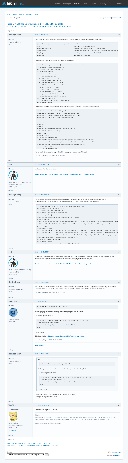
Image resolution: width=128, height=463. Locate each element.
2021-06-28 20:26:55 (42, 35)
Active (109, 18)
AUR (111, 4)
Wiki (85, 4)
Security (103, 4)
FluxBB (118, 455)
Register (29, 14)
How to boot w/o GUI (55, 174)
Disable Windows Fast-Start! (72, 174)
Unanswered (116, 18)
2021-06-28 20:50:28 (42, 164)
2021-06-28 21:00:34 (42, 252)
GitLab (93, 4)
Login (36, 14)
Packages (67, 4)
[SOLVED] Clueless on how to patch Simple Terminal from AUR (40, 26)
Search (21, 14)
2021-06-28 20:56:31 (42, 195)
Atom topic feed (116, 452)
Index (9, 14)
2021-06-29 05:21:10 (42, 354)
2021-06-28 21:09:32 (42, 282)
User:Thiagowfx (40, 345)
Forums (77, 4)
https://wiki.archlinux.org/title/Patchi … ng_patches (66, 336)
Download (120, 4)
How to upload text (41, 174)
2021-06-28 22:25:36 (42, 301)
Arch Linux (13, 3)
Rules (15, 14)
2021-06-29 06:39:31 (42, 405)
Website (13, 430)
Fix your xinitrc (89, 174)
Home (57, 4)
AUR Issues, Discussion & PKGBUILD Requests (39, 24)
